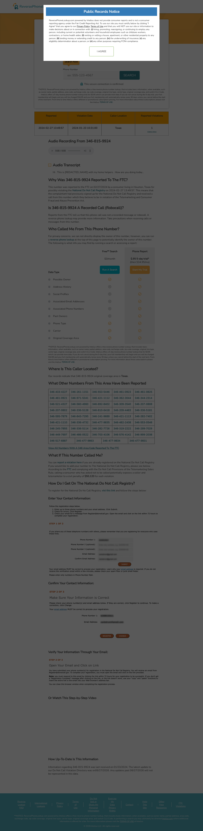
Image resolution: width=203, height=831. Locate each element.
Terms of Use (97, 26)
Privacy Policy (83, 26)
